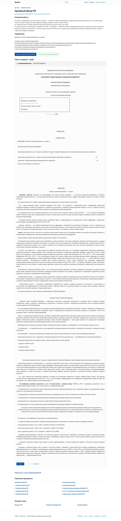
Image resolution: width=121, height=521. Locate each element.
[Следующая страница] (36, 464)
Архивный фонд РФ (21, 482)
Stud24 (23, 516)
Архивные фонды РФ (22, 485)
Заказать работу (100, 2)
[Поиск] (72, 2)
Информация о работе (28, 473)
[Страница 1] (20, 464)
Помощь (91, 2)
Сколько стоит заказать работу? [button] (48, 54)
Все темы (17, 7)
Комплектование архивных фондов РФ (75, 488)
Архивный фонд (82, 505)
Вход (86, 2)
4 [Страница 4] (30, 463)
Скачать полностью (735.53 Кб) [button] (25, 54)
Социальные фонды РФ (53, 505)
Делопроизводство (26, 7)
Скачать (42, 63)
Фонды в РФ (18, 505)
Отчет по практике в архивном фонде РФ (76, 491)
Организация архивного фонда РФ (74, 494)
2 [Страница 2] (25, 463)
